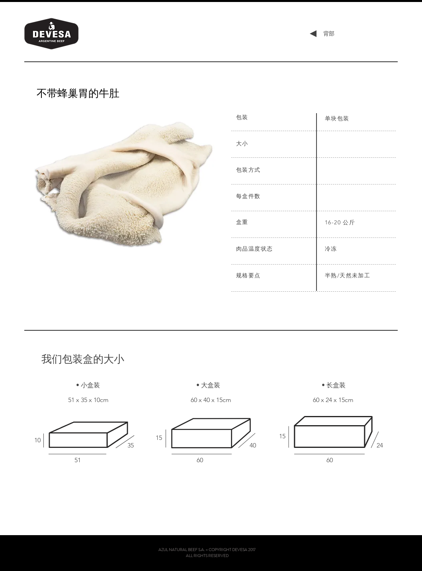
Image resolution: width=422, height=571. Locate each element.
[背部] (328, 34)
